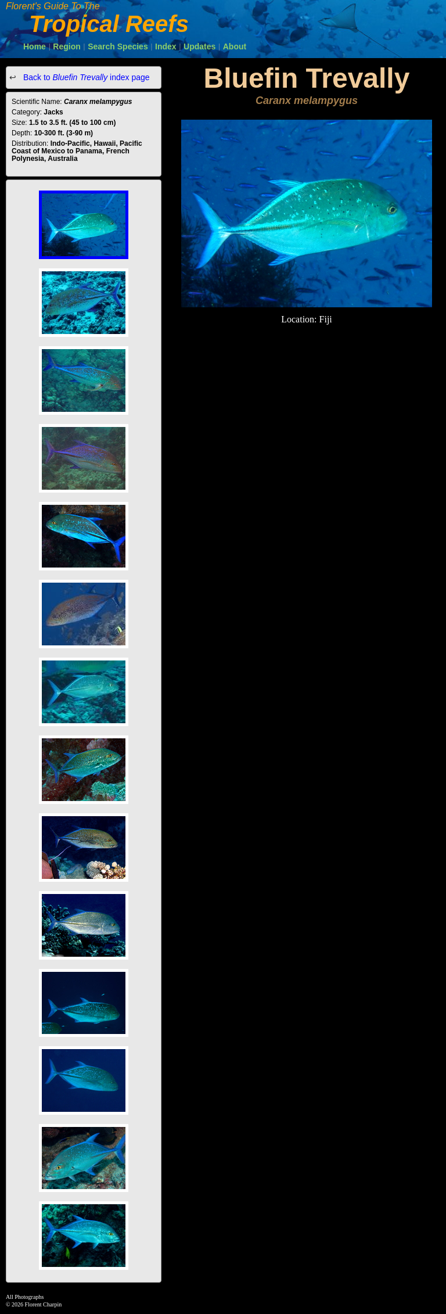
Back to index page (85, 77)
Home (34, 46)
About (234, 46)
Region (66, 46)
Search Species (118, 46)
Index (166, 46)
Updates (199, 46)
